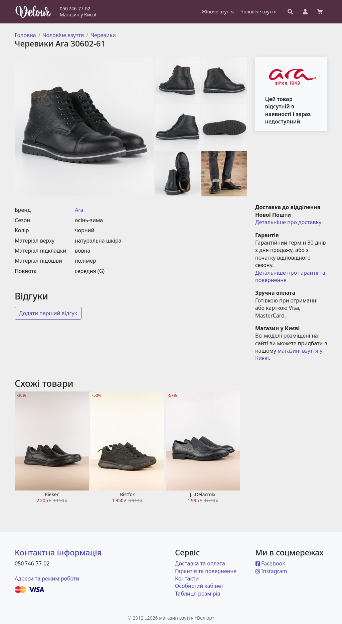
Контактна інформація (58, 552)
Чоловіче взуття (63, 35)
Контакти (187, 578)
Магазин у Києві (78, 14)
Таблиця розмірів (197, 593)
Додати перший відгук (48, 313)
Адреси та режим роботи (47, 578)
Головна (25, 35)
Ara (79, 209)
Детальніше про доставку (288, 222)
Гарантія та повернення (206, 571)
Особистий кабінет (199, 586)
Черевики (103, 35)
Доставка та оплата (200, 563)
